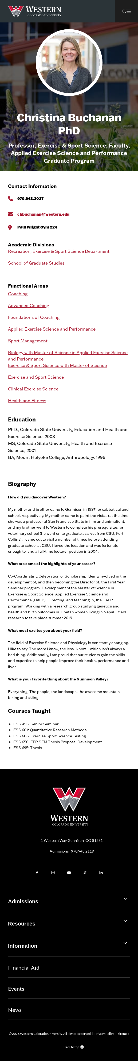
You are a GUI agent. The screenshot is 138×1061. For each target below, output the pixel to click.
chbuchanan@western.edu (43, 214)
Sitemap (123, 1034)
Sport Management (28, 340)
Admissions (72, 851)
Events (16, 988)
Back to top (71, 1047)
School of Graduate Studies (36, 263)
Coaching (17, 293)
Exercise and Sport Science (36, 377)
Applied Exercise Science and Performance (52, 329)
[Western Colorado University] (69, 824)
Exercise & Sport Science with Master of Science (57, 365)
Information (69, 944)
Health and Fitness (27, 400)
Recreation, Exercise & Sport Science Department (58, 251)
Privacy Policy (104, 1034)
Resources (69, 922)
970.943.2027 (30, 198)
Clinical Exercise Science (33, 389)
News (15, 1009)
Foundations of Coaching (34, 317)
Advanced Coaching (28, 305)
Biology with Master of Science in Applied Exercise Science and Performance (68, 356)
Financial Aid (24, 967)
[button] (126, 11)
